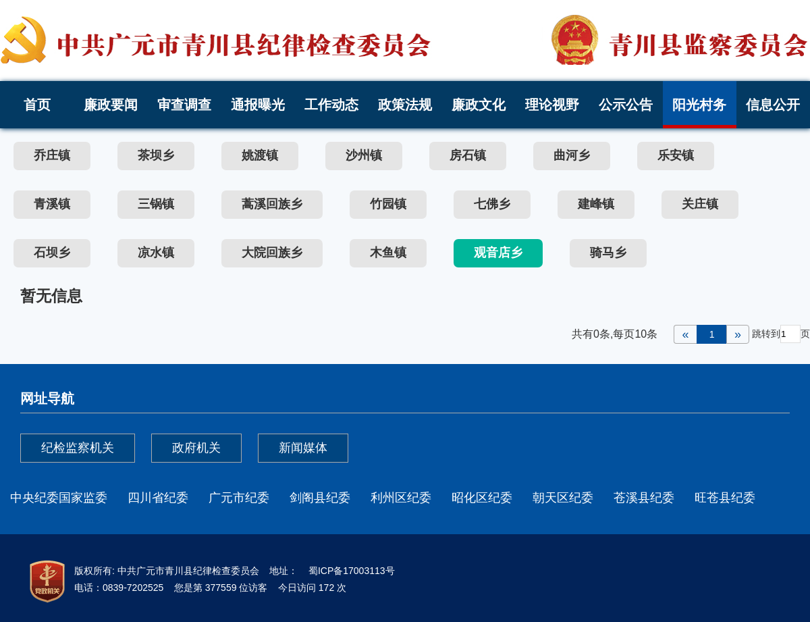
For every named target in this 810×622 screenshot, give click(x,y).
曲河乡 (572, 155)
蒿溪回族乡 (272, 204)
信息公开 (773, 104)
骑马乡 (608, 252)
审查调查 (184, 104)
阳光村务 (699, 104)
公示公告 (626, 104)
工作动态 (331, 104)
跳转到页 (781, 333)
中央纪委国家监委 (58, 497)
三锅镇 (156, 204)
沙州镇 (364, 155)
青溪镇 (52, 204)
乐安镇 (675, 155)
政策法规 (405, 104)
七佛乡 (492, 204)
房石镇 (468, 155)
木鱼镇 (388, 252)
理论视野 (552, 104)
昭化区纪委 (482, 497)
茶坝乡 (156, 155)
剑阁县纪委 (320, 497)
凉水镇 (156, 252)
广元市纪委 (239, 497)
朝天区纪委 (563, 497)
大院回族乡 (272, 252)
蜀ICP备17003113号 (350, 570)
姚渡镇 (260, 155)
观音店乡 (498, 252)
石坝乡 (52, 252)
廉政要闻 (111, 104)
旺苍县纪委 (725, 497)
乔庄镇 (52, 155)
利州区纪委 (401, 497)
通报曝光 (258, 104)
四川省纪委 (158, 497)
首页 (37, 104)
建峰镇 (596, 204)
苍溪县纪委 (644, 497)
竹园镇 (388, 204)
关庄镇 (700, 204)
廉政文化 (479, 104)
